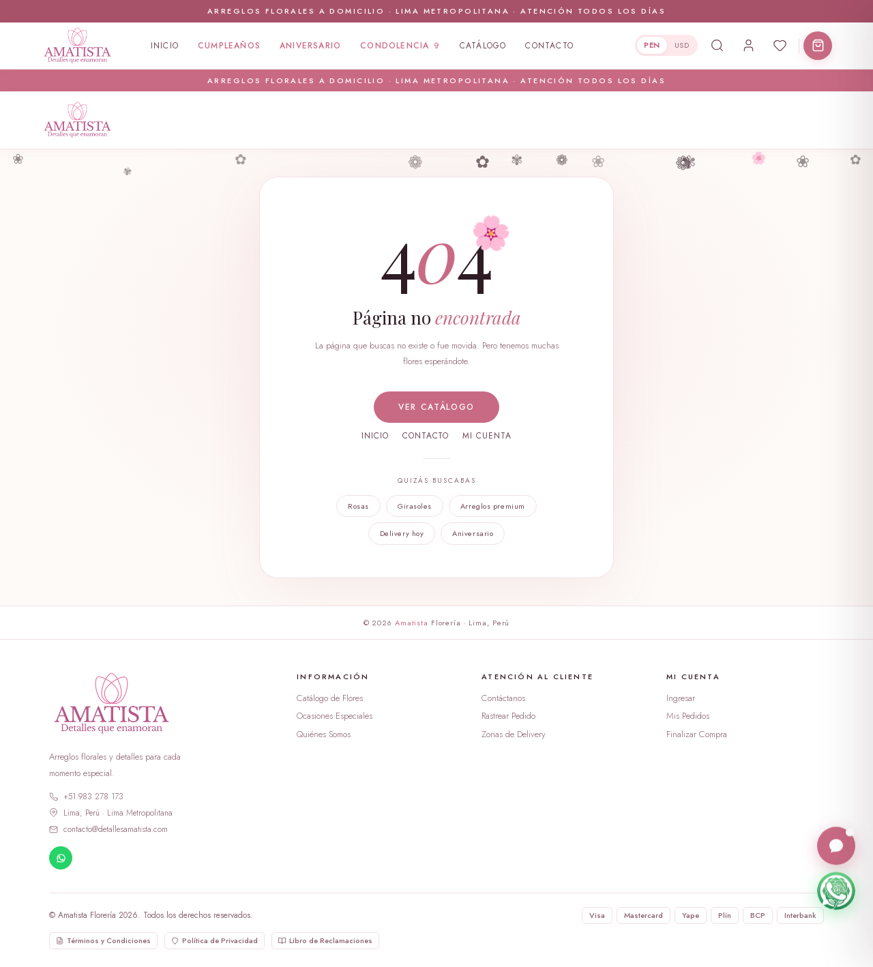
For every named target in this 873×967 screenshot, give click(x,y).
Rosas (358, 506)
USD (682, 45)
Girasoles (415, 506)
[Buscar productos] (717, 46)
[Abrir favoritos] (780, 46)
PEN (652, 45)
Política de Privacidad (214, 940)
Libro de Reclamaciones (325, 940)
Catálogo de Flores (330, 697)
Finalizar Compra (696, 734)
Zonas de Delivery (514, 734)
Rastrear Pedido (508, 715)
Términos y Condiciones (103, 940)
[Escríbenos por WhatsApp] (836, 891)
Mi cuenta (487, 436)
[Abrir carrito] (817, 45)
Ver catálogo (436, 407)
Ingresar (680, 697)
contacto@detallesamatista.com (108, 829)
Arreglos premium (492, 506)
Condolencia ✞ (400, 46)
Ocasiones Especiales (334, 715)
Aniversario (310, 46)
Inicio (165, 46)
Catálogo (483, 46)
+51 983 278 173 (86, 796)
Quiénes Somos (324, 734)
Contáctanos (503, 697)
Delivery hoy (402, 533)
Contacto (549, 46)
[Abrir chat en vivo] (836, 846)
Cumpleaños (229, 46)
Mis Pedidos (687, 715)
